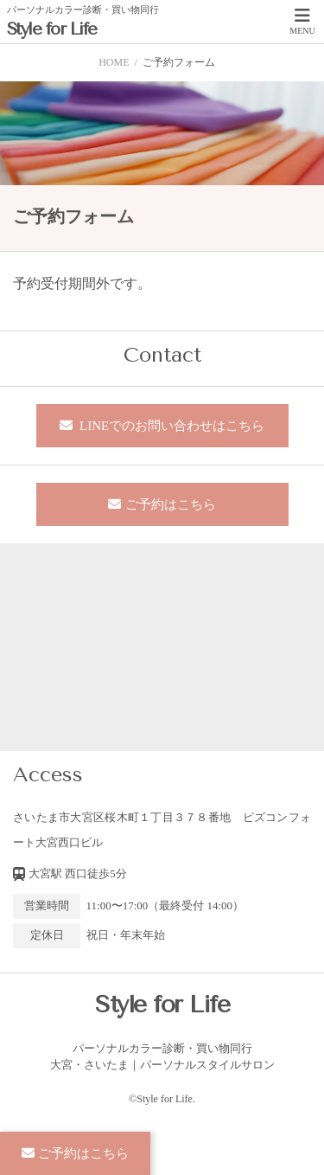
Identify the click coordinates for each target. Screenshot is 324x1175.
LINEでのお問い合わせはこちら (170, 426)
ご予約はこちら (170, 504)
